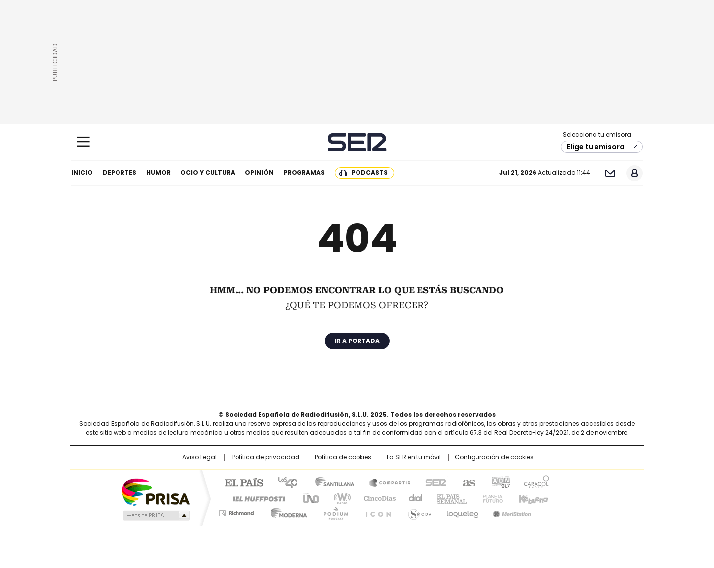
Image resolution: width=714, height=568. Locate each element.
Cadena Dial (413, 498)
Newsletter (610, 173)
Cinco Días (377, 498)
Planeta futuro (490, 498)
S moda (418, 511)
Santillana (330, 482)
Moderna (286, 511)
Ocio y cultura (207, 173)
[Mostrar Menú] (83, 142)
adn (499, 482)
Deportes (119, 173)
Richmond (236, 511)
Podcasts (370, 173)
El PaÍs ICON (375, 511)
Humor (158, 173)
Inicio (82, 173)
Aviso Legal (199, 457)
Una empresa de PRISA (155, 491)
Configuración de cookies (494, 457)
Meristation (511, 511)
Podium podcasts (333, 511)
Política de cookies (343, 457)
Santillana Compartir (385, 482)
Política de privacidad (265, 457)
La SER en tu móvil (414, 457)
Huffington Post (255, 498)
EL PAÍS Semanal (448, 498)
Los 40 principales (283, 482)
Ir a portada (357, 341)
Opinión (259, 173)
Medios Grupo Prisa (155, 515)
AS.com (466, 482)
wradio (338, 498)
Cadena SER (357, 142)
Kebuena (532, 498)
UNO (307, 498)
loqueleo (462, 511)
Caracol (536, 482)
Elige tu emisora (596, 147)
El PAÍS (240, 482)
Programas (304, 173)
